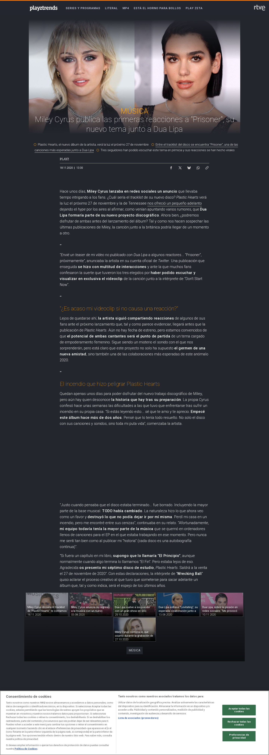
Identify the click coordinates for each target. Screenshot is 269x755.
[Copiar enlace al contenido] (206, 166)
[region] (134, 723)
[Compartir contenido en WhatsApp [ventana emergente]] (198, 166)
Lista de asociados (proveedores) (138, 718)
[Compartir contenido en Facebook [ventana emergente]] (171, 166)
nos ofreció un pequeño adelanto (174, 203)
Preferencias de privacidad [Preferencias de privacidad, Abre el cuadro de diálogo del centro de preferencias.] (239, 736)
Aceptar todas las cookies (239, 710)
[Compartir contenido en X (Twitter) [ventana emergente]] (180, 166)
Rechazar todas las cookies (239, 723)
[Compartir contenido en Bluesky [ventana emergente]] (189, 166)
